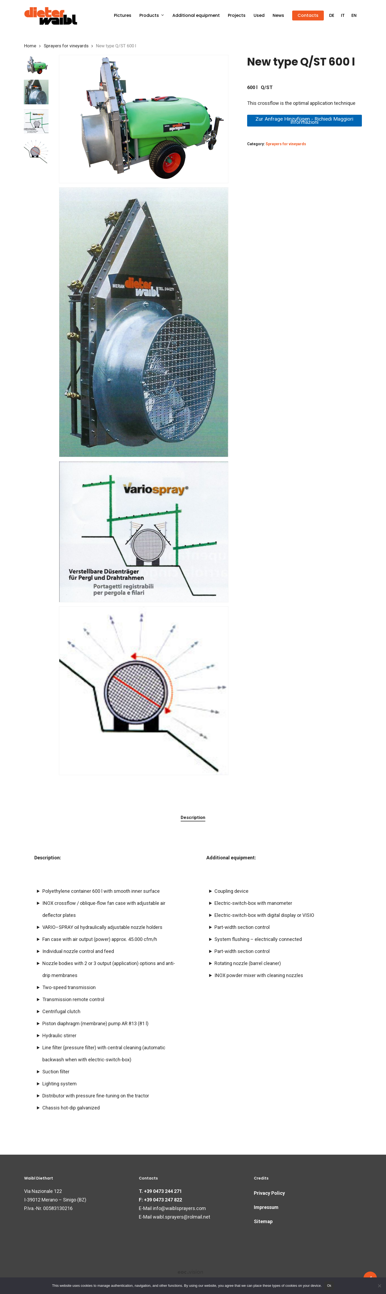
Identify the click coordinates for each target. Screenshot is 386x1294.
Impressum (266, 1207)
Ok (329, 1286)
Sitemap (263, 1221)
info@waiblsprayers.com (179, 1208)
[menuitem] (332, 15)
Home (30, 45)
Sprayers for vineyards (66, 45)
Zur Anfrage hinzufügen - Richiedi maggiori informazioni (304, 120)
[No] (379, 1285)
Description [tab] (193, 817)
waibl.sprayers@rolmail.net (181, 1217)
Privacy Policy (269, 1193)
